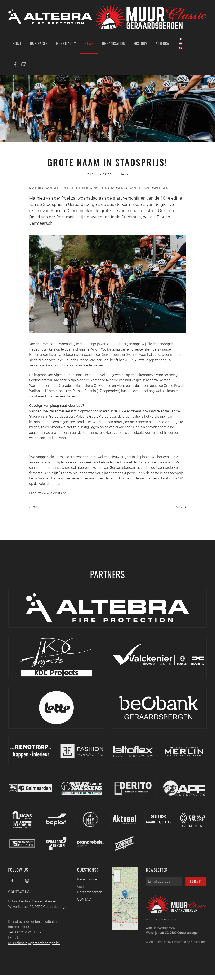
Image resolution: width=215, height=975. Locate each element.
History (140, 43)
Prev (34, 507)
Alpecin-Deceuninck (70, 210)
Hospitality (66, 43)
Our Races (39, 43)
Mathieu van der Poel (49, 198)
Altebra (162, 43)
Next (181, 507)
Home (17, 43)
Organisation (113, 43)
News (89, 43)
